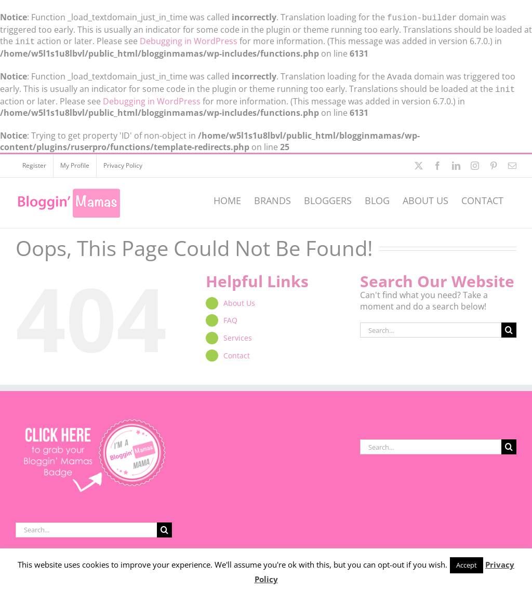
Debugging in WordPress (188, 40)
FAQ (230, 316)
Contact (236, 351)
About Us (239, 299)
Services (237, 334)
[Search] (508, 325)
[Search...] (430, 325)
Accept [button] (466, 565)
